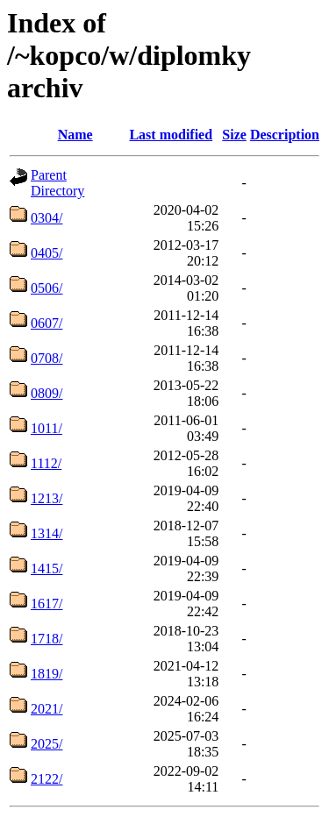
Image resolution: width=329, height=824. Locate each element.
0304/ (46, 217)
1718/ (46, 638)
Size (234, 134)
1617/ (46, 603)
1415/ (46, 568)
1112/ (46, 463)
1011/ (46, 428)
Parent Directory (57, 182)
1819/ (46, 673)
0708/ (46, 358)
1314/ (46, 533)
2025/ (46, 743)
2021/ (46, 708)
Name (75, 134)
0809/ (46, 393)
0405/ (46, 252)
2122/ (46, 778)
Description (284, 134)
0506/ (46, 288)
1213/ (46, 498)
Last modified (170, 134)
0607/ (46, 323)
